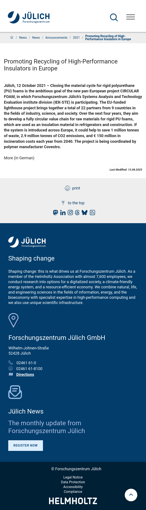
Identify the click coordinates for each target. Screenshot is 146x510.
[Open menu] (130, 17)
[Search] (114, 17)
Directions (25, 374)
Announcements (56, 37)
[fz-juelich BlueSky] (83, 213)
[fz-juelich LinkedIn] (62, 213)
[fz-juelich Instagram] (69, 213)
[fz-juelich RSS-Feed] (91, 213)
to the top (72, 203)
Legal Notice (73, 477)
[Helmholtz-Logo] (73, 502)
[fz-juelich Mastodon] (54, 213)
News (23, 37)
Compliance (73, 492)
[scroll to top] (131, 495)
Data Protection (73, 482)
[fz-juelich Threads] (76, 213)
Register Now (25, 445)
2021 (76, 37)
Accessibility (73, 487)
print (72, 188)
